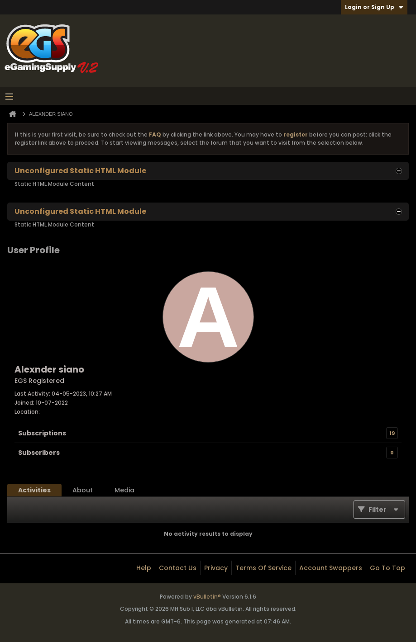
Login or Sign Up (374, 7)
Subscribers (39, 452)
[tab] (34, 490)
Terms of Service (263, 567)
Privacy (216, 567)
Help (143, 567)
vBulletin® (207, 596)
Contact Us (177, 567)
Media (124, 490)
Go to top (387, 567)
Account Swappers (330, 567)
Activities (34, 490)
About (82, 490)
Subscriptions (42, 433)
